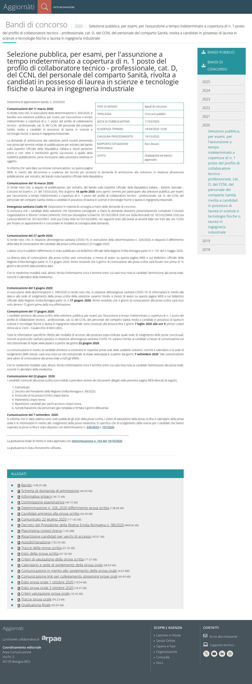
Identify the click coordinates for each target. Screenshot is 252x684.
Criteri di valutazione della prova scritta (52, 559)
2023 (206, 99)
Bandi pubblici (221, 52)
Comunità (163, 657)
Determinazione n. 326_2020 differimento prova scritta (65, 507)
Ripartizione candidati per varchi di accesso (56, 536)
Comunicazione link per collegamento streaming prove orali (69, 576)
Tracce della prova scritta (41, 547)
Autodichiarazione (36, 542)
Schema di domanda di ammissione (50, 490)
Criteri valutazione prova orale (45, 593)
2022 (206, 107)
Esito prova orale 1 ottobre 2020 (47, 582)
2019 (206, 240)
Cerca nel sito (44, 7)
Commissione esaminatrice (43, 502)
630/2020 (93, 427)
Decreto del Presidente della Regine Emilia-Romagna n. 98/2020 (72, 525)
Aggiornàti (19, 7)
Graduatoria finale (36, 604)
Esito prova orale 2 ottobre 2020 (47, 587)
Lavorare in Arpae (168, 635)
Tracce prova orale (36, 599)
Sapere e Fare (166, 646)
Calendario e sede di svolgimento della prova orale (62, 565)
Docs (159, 663)
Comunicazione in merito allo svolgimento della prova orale (69, 570)
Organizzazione (166, 652)
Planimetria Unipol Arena (41, 530)
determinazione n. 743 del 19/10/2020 (97, 441)
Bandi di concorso (37, 24)
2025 (206, 81)
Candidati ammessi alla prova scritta (50, 513)
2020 (79, 26)
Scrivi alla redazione (220, 636)
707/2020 (108, 427)
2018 (206, 249)
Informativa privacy (36, 496)
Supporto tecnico (218, 645)
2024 (206, 90)
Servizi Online (165, 641)
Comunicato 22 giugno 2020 (44, 519)
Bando (26, 485)
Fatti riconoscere (63, 7)
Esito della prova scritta (40, 553)
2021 (206, 116)
